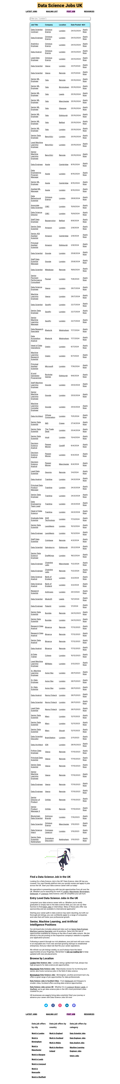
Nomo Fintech (51, 695)
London (62, 31)
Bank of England (48, 578)
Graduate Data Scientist (37, 519)
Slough (62, 730)
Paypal (48, 279)
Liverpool (44, 894)
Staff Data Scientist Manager (35, 261)
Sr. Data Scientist (34, 688)
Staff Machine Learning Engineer (37, 385)
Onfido (48, 800)
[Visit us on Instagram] (60, 1006)
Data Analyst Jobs (77, 1043)
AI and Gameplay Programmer (36, 375)
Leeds (61, 94)
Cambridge (63, 164)
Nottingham (64, 839)
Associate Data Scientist (37, 206)
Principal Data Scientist (37, 759)
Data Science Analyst (36, 578)
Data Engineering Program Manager (36, 173)
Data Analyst (36, 52)
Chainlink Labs (49, 563)
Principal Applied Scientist (34, 245)
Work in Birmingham (37, 1040)
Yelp (47, 80)
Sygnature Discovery (49, 839)
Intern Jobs (47, 907)
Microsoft (49, 366)
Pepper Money (48, 445)
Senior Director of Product (35, 799)
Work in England (56, 1033)
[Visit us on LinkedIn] (67, 1006)
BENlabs (48, 664)
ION (46, 745)
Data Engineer (37, 38)
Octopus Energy (48, 30)
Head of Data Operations (36, 346)
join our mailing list (74, 952)
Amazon (48, 228)
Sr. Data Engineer (34, 681)
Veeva (47, 66)
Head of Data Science (36, 512)
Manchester (64, 101)
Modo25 (48, 599)
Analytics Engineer (35, 45)
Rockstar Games (48, 375)
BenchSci (49, 136)
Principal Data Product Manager (37, 487)
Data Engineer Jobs (77, 1038)
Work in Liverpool (39, 1064)
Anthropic (49, 592)
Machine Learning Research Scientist (35, 355)
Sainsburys (50, 547)
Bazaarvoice (50, 220)
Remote (62, 73)
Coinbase (49, 540)
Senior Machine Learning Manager (34, 320)
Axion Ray (49, 673)
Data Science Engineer (36, 288)
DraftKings (49, 555)
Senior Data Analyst (36, 641)
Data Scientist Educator (37, 737)
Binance (48, 627)
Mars (47, 716)
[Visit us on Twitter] (46, 1006)
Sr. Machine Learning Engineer (36, 673)
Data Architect (37, 416)
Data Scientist (37, 66)
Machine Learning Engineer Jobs (77, 1049)
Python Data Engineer (36, 751)
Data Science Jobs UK (60, 5)
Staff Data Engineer (35, 220)
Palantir (48, 606)
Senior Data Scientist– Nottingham (36, 839)
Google (48, 253)
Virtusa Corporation (50, 416)
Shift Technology (50, 519)
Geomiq (48, 472)
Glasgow (62, 108)
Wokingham (64, 330)
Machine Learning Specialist (41, 931)
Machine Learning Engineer (34, 296)
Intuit (47, 437)
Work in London (38, 1033)
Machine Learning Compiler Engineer (35, 406)
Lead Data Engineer (35, 59)
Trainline (48, 479)
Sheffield (33, 989)
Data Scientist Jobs (77, 1033)
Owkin (47, 346)
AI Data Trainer (34, 655)
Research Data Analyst (37, 627)
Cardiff (62, 445)
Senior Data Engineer (36, 136)
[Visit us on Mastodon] (74, 1006)
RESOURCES (89, 11)
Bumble (48, 613)
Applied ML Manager (36, 190)
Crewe (61, 423)
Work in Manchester (36, 1048)
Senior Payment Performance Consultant (36, 278)
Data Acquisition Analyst (35, 338)
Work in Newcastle (36, 1070)
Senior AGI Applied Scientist (35, 235)
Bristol (77, 987)
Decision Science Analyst (34, 445)
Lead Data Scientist (35, 472)
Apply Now (85, 30)
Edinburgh (63, 115)
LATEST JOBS (31, 11)
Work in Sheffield (39, 1077)
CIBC (47, 206)
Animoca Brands (48, 817)
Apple (47, 164)
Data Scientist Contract (37, 30)
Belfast (62, 122)
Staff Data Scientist (35, 540)
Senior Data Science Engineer (36, 555)
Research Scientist (35, 592)
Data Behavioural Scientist (36, 198)
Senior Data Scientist (36, 227)
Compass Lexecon (49, 831)
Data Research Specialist (37, 330)
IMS (46, 423)
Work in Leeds (37, 1059)
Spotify (48, 304)
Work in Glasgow (38, 1055)
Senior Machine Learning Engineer (34, 155)
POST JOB (71, 11)
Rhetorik (48, 330)
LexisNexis (49, 526)
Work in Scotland (56, 1038)
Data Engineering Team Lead (36, 504)
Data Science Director (36, 213)
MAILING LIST (52, 11)
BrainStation (50, 737)
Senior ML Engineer (35, 80)
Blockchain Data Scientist (37, 817)
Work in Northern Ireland (56, 1049)
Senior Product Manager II (35, 809)
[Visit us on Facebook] (53, 1006)
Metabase (49, 270)
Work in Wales (55, 1043)
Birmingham (64, 87)
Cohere (48, 655)
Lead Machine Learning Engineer (37, 144)
